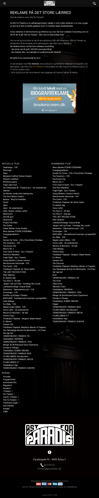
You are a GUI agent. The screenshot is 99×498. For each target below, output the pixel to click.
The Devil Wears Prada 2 (13, 196)
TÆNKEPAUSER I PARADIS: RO (16, 336)
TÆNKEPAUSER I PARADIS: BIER (17, 353)
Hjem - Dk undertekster (13, 208)
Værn (5, 173)
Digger (55, 304)
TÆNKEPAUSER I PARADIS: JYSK (17, 342)
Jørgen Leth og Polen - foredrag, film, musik (21, 284)
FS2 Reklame (38, 67)
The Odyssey (58, 263)
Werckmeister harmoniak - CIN (16, 263)
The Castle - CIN (10, 266)
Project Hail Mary (10, 222)
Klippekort (7, 385)
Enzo (5, 237)
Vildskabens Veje (10, 365)
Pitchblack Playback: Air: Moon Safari (19, 269)
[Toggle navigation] (4, 3)
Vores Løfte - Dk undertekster (16, 310)
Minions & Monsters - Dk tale (15, 313)
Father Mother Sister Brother (15, 228)
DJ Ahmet (7, 321)
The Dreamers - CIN (11, 243)
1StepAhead (71, 487)
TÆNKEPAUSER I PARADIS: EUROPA (18, 368)
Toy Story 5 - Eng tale (62, 214)
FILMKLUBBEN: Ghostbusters (15, 356)
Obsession (7, 220)
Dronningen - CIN (10, 292)
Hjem (5, 205)
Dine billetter (8, 406)
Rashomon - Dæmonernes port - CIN (18, 289)
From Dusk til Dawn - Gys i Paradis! (18, 252)
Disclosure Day (9, 246)
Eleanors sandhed (10, 179)
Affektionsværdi (10, 182)
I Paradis (7, 391)
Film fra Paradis (10, 400)
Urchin (5, 202)
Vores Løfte (58, 208)
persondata (56, 481)
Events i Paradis (10, 397)
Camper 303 (8, 324)
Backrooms (8, 214)
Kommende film (9, 382)
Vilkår (5, 411)
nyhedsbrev (36, 481)
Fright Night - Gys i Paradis (14, 257)
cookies (65, 481)
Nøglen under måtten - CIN (14, 307)
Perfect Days (8, 316)
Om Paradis (8, 394)
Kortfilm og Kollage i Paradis (15, 295)
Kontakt (6, 408)
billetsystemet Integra (53, 487)
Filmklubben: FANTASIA (13, 339)
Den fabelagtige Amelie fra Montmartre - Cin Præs (24, 330)
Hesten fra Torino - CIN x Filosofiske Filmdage (23, 240)
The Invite (57, 281)
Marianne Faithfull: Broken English (17, 176)
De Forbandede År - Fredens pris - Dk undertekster (24, 188)
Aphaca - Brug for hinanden (14, 199)
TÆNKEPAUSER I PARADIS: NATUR (18, 359)
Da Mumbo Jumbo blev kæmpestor (18, 193)
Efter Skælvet (9, 275)
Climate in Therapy (11, 348)
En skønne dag (9, 278)
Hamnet (6, 191)
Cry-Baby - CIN (9, 304)
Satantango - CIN (10, 167)
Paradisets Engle (10, 403)
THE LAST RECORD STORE (14, 272)
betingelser (46, 481)
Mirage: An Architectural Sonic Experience (20, 345)
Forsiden (7, 376)
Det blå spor (8, 217)
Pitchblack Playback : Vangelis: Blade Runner (22, 318)
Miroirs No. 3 (8, 249)
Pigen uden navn (10, 185)
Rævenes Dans (59, 286)
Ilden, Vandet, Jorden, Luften (15, 211)
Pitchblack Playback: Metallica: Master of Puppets (24, 327)
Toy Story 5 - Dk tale (11, 281)
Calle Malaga (8, 301)
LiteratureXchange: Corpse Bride (17, 286)
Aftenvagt (7, 170)
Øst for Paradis (49, 3)
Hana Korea (57, 284)
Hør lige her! (8, 333)
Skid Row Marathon (11, 254)
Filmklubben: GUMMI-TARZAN (16, 350)
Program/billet (9, 379)
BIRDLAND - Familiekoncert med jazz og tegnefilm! (25, 298)
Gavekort (7, 388)
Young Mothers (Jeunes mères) (16, 260)
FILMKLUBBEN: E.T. (11, 362)
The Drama (7, 225)
